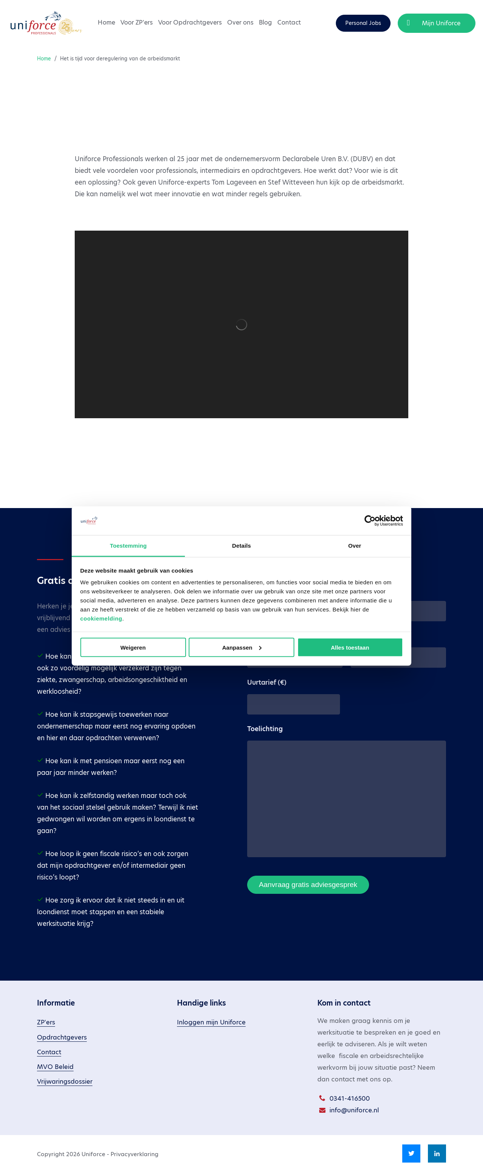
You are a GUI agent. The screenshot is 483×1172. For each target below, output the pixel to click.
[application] (241, 324)
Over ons (240, 22)
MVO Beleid (55, 1067)
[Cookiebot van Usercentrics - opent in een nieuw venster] (370, 520)
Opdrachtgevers (62, 1037)
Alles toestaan (350, 647)
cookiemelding (101, 618)
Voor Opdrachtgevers (190, 22)
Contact (289, 22)
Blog (265, 22)
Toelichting (265, 728)
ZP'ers (46, 1022)
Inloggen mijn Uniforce (211, 1022)
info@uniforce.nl (354, 1110)
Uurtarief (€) (266, 682)
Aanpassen (241, 647)
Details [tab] (241, 545)
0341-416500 (349, 1098)
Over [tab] (354, 545)
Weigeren (133, 647)
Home (106, 22)
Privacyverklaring (134, 1154)
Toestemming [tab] (128, 545)
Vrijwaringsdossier (64, 1081)
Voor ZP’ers (136, 22)
